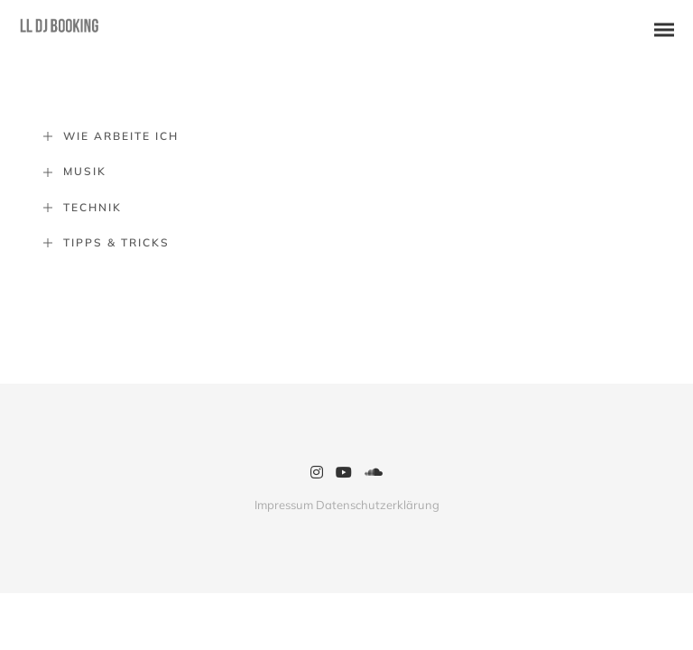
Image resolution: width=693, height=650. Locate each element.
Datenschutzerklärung (377, 504)
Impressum (283, 504)
